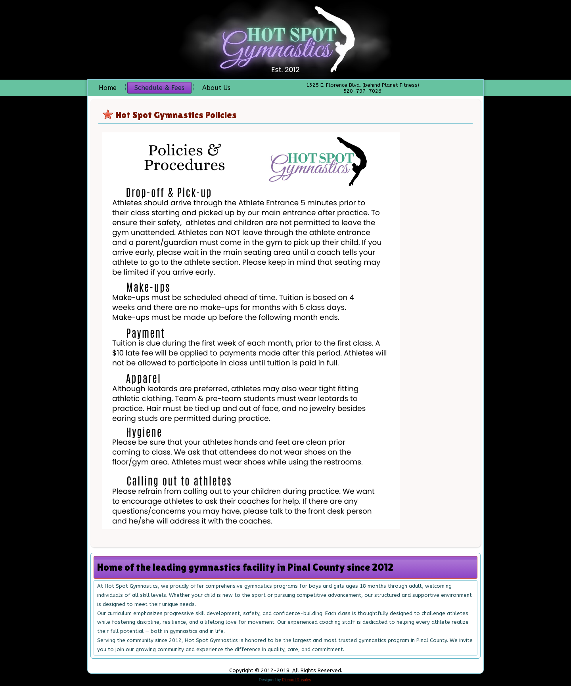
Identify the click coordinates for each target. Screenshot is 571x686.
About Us (216, 88)
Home (108, 88)
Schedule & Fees (159, 88)
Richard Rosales (296, 680)
